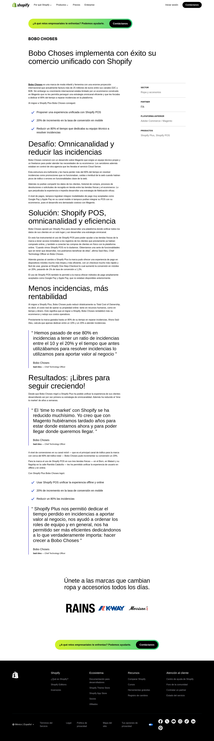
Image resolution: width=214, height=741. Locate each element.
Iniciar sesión (171, 5)
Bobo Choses (35, 172)
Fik (142, 194)
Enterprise (89, 5)
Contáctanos (192, 5)
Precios (76, 5)
